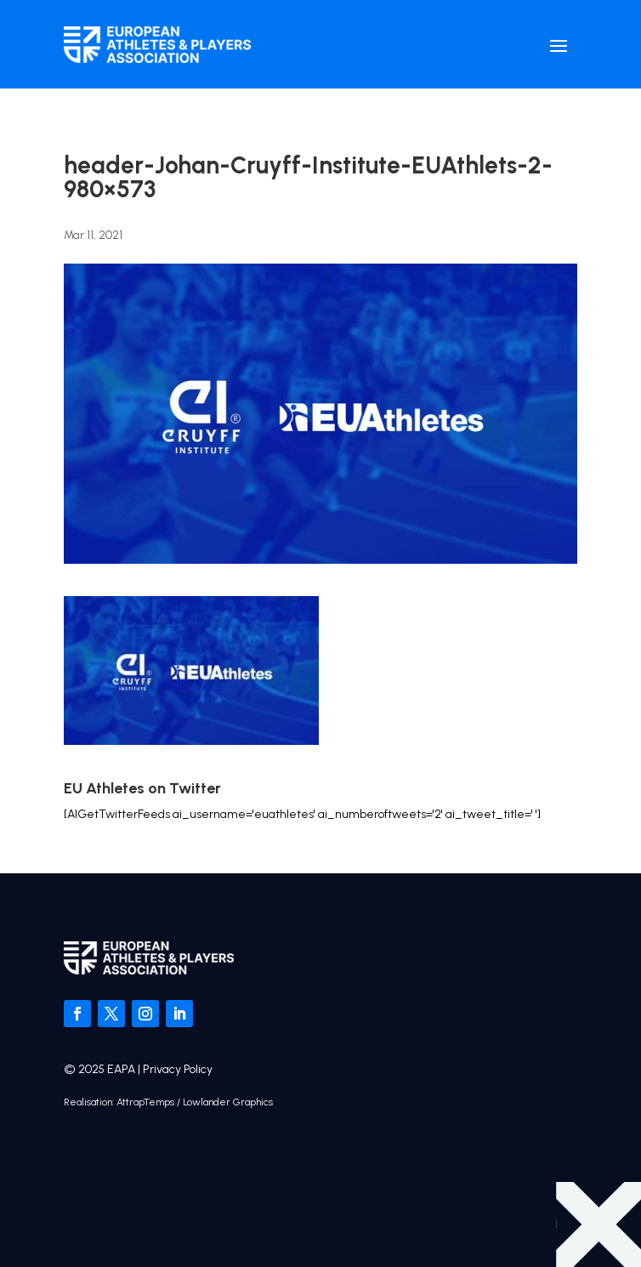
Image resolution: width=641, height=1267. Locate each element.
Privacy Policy (178, 1069)
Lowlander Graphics (228, 1102)
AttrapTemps (145, 1102)
